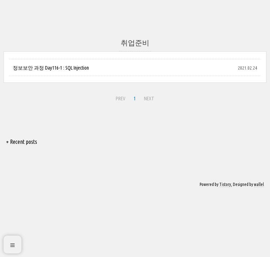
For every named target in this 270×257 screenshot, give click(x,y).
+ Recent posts (21, 141)
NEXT (149, 98)
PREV (120, 98)
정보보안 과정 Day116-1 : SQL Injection (51, 68)
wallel (259, 184)
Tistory (225, 184)
